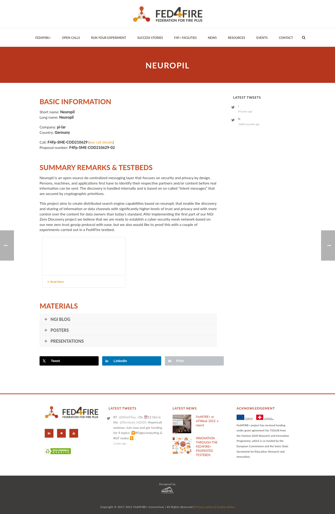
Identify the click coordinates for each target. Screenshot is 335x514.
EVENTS (262, 38)
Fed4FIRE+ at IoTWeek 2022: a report (207, 421)
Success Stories (150, 38)
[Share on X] (69, 361)
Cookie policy (226, 506)
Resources (236, 38)
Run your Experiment (108, 38)
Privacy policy (204, 506)
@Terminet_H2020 (133, 422)
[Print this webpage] (194, 361)
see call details (101, 142)
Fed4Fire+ (43, 38)
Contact (286, 38)
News (212, 38)
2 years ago (119, 443)
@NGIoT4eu (127, 417)
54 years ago (245, 111)
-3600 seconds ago (248, 124)
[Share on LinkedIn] (131, 361)
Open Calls (71, 38)
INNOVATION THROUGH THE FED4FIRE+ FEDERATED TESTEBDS (207, 446)
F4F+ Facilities (185, 38)
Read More (55, 281)
